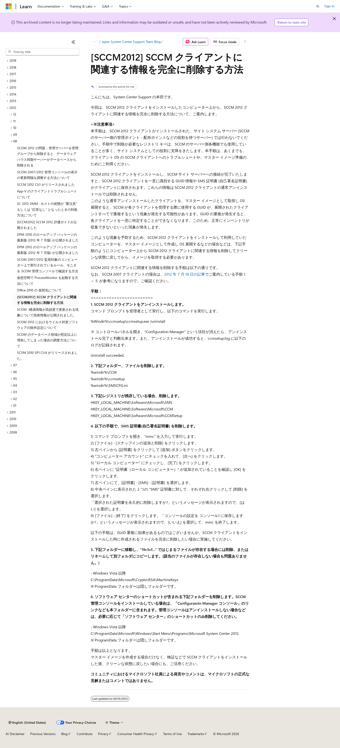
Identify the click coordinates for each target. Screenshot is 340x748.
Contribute (84, 733)
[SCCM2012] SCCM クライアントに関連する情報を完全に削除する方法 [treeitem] (46, 300)
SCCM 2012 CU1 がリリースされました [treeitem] (46, 184)
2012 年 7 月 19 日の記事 (184, 274)
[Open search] (318, 6)
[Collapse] (73, 42)
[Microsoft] (9, 6)
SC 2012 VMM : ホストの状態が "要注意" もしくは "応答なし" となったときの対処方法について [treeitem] (47, 209)
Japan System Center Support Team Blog (131, 41)
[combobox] (42, 52)
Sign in (329, 6)
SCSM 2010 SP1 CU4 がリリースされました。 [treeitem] (47, 355)
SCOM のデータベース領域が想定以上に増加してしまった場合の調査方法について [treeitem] (47, 340)
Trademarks (195, 733)
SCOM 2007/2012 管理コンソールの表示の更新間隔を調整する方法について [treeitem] (47, 175)
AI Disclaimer (15, 733)
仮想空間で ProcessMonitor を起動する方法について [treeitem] (47, 280)
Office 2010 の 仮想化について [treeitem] (39, 290)
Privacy (103, 733)
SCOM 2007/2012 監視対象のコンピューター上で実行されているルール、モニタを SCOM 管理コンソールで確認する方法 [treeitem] (47, 265)
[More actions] (245, 41)
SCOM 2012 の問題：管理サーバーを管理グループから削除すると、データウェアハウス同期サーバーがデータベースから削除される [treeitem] (47, 157)
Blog (64, 733)
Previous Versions (42, 733)
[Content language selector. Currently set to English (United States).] (27, 722)
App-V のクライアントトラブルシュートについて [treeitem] (47, 194)
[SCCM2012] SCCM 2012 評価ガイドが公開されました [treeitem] (47, 225)
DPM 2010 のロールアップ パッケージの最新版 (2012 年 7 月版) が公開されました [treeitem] (48, 237)
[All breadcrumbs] (95, 41)
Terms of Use (172, 733)
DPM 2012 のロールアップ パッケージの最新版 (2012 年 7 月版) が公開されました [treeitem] (48, 250)
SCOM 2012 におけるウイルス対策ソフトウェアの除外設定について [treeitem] (47, 325)
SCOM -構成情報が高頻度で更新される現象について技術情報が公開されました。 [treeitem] (48, 312)
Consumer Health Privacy (135, 733)
